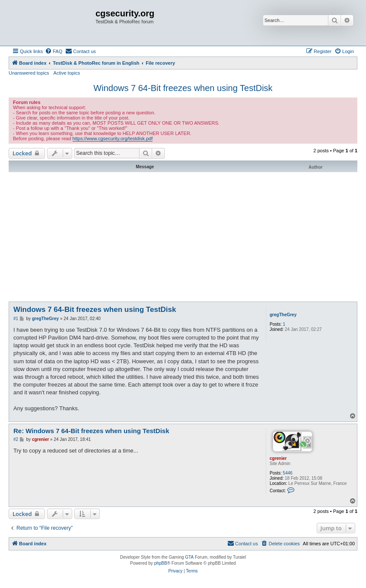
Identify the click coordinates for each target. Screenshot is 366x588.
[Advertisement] (183, 236)
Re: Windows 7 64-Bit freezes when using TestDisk (91, 430)
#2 (15, 439)
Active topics (67, 72)
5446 (288, 473)
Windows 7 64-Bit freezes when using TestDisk (182, 88)
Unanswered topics (29, 72)
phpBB (160, 563)
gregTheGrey (283, 314)
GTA (189, 557)
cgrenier (278, 458)
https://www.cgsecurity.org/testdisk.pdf (113, 138)
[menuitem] (53, 51)
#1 (15, 318)
